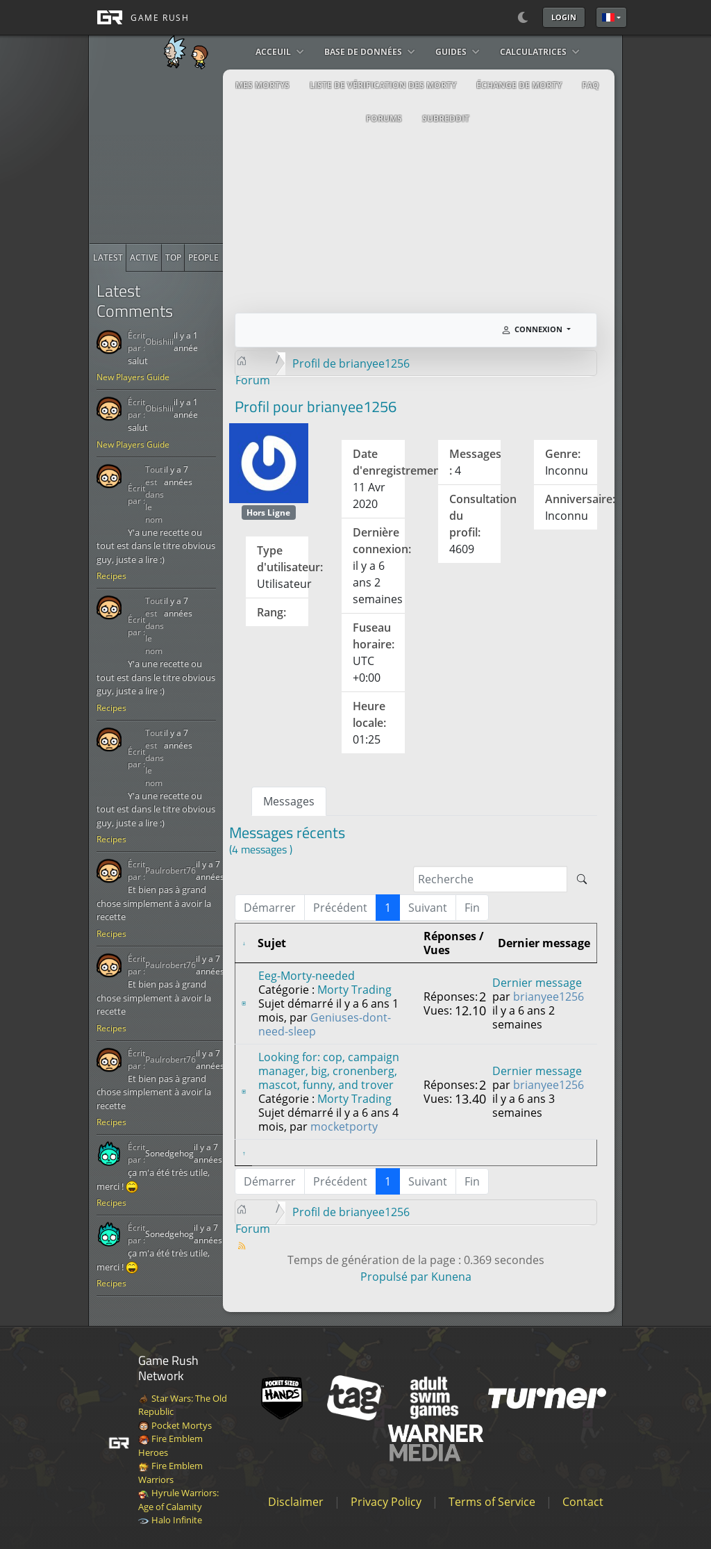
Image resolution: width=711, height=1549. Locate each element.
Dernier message (537, 982)
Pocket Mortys (175, 1425)
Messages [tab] (289, 801)
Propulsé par (395, 1276)
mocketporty (344, 1126)
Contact (582, 1501)
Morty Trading (354, 989)
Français (608, 17)
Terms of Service (492, 1501)
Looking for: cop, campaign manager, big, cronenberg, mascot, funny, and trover (328, 1070)
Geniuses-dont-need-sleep (324, 1024)
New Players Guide (133, 377)
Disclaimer (296, 1501)
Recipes (111, 576)
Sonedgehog (169, 1153)
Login (563, 17)
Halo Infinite (170, 1520)
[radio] (108, 257)
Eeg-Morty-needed (306, 975)
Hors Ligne (268, 512)
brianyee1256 (548, 996)
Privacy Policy (386, 1501)
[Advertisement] (194, 156)
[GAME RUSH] (139, 17)
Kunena (451, 1276)
